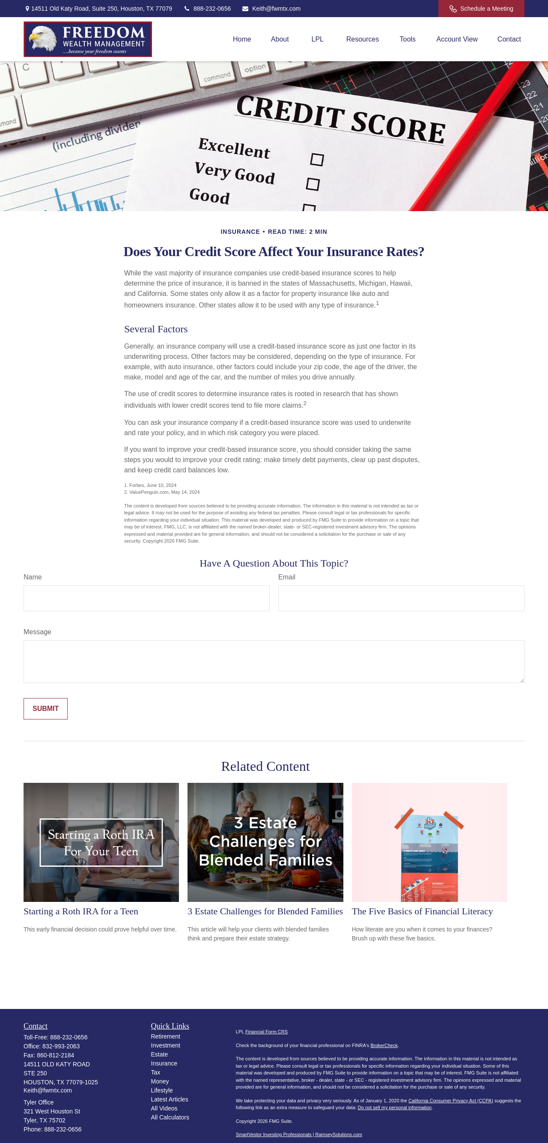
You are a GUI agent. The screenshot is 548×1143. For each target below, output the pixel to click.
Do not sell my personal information (395, 1107)
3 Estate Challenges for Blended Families (265, 911)
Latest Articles (169, 1099)
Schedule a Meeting (481, 8)
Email (286, 577)
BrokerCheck (384, 1045)
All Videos (164, 1108)
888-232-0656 (207, 8)
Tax (156, 1072)
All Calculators (170, 1117)
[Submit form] (46, 708)
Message (37, 632)
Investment (165, 1045)
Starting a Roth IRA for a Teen (81, 911)
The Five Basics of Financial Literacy (422, 911)
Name (33, 577)
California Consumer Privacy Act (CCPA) (450, 1100)
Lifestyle (162, 1090)
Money (160, 1081)
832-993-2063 (61, 1046)
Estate (159, 1054)
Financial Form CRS (266, 1031)
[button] (242, 39)
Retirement (165, 1036)
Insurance (164, 1063)
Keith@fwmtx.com (271, 8)
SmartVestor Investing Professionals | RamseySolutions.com (299, 1134)
